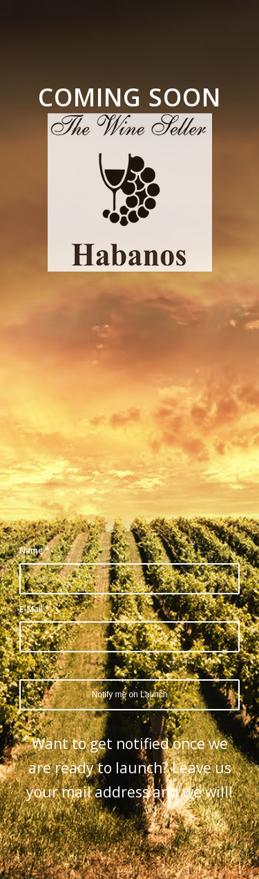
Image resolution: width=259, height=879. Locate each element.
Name (34, 550)
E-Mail (34, 609)
